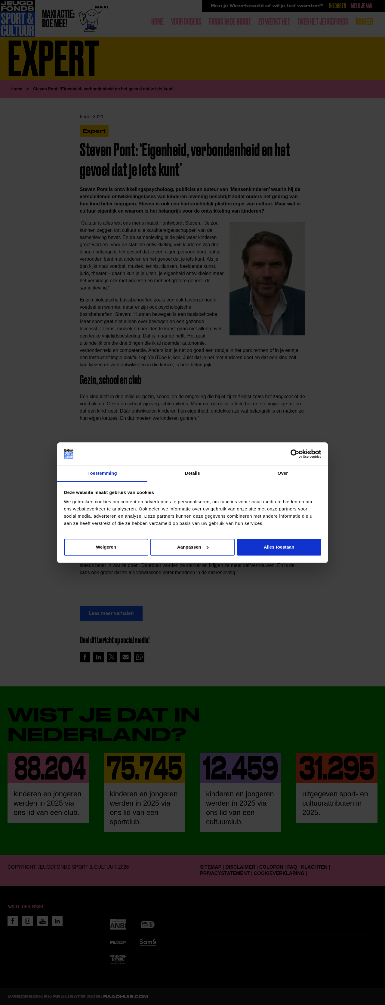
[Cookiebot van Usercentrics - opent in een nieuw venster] (295, 453)
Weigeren (106, 546)
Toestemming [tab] (102, 473)
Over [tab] (283, 473)
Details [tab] (192, 473)
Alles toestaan (279, 546)
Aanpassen (192, 546)
